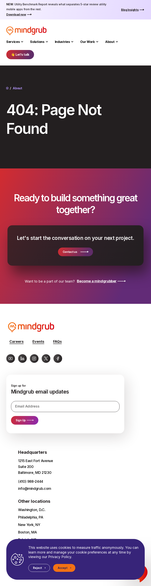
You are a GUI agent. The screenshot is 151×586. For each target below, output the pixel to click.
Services (13, 42)
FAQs (57, 341)
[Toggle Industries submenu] (72, 41)
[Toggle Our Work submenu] (97, 41)
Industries (62, 42)
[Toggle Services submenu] (22, 41)
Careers (16, 341)
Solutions (37, 42)
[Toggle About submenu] (117, 41)
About (109, 42)
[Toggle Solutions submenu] (47, 41)
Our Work (87, 42)
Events (38, 341)
